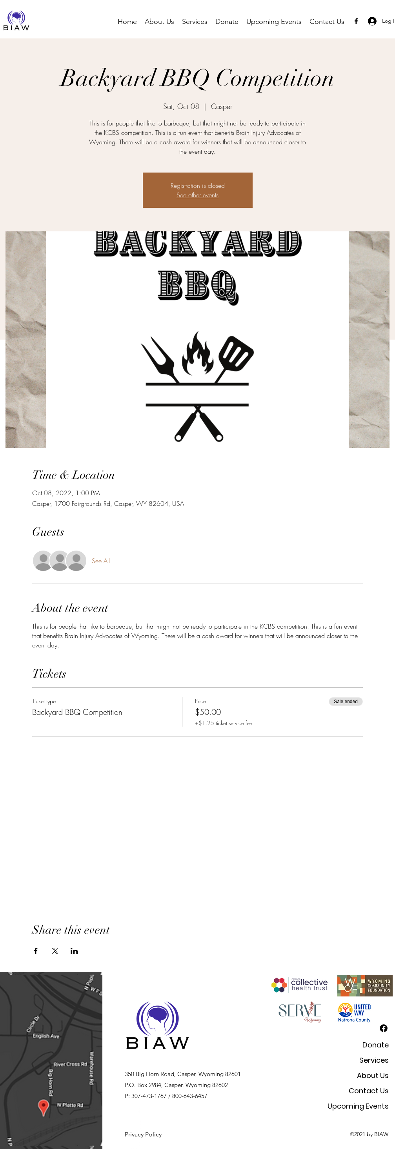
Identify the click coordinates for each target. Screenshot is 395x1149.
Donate (375, 1045)
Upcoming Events (361, 1106)
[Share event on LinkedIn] (74, 951)
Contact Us (369, 1091)
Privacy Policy (143, 1134)
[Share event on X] (55, 951)
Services (374, 1060)
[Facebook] (356, 21)
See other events (197, 195)
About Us (373, 1075)
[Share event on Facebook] (36, 951)
